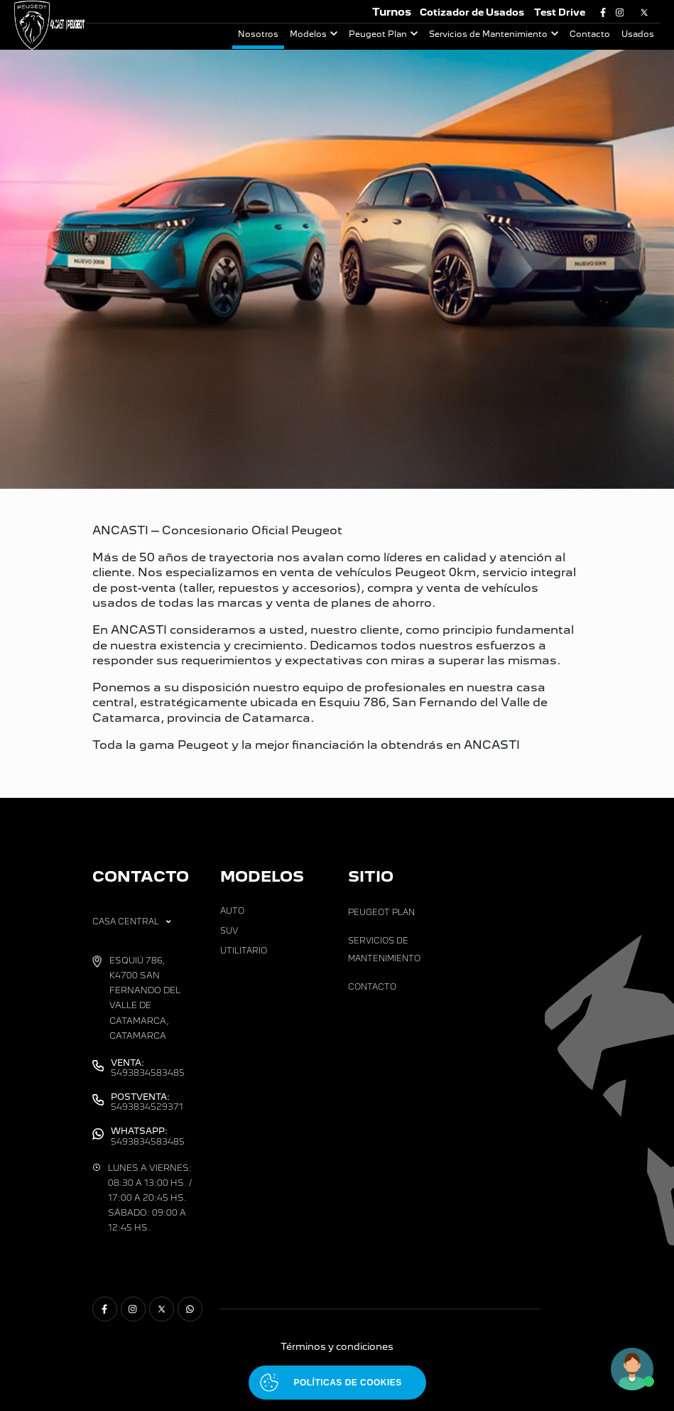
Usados (637, 34)
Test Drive (559, 12)
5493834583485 (148, 1068)
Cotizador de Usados (472, 12)
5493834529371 (147, 1102)
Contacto (590, 34)
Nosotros (258, 34)
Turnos (391, 12)
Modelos (308, 34)
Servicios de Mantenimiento (488, 34)
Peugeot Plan (378, 34)
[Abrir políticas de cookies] (337, 1383)
